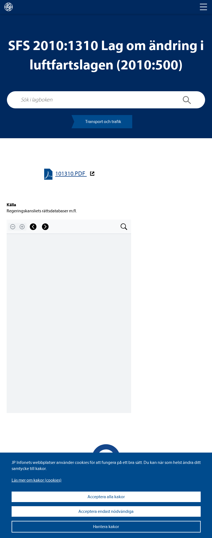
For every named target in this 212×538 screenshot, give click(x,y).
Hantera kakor (106, 526)
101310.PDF (71, 173)
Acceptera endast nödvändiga (106, 511)
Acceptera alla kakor (106, 496)
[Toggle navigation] (203, 7)
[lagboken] (8, 7)
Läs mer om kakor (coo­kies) (37, 480)
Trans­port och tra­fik (103, 121)
